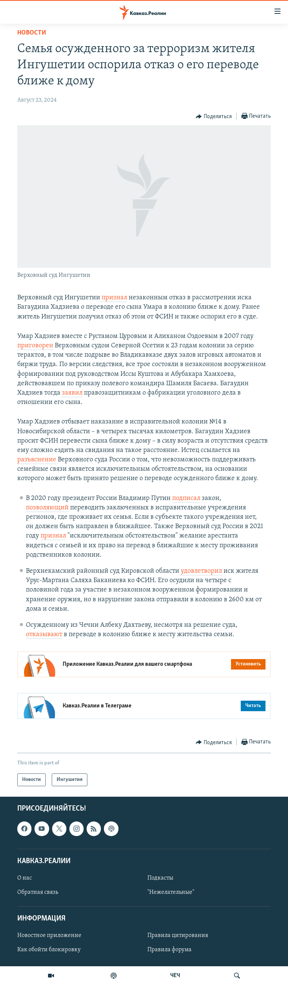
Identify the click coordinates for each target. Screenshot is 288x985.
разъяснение (36, 459)
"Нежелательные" (170, 892)
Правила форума (169, 950)
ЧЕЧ (175, 976)
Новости (31, 32)
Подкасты (160, 878)
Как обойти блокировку (49, 950)
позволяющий (47, 507)
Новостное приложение (49, 936)
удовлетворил (200, 571)
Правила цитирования (177, 936)
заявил (71, 392)
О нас (24, 878)
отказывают (44, 634)
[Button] (214, 117)
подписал (186, 498)
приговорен (35, 345)
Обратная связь (37, 892)
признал (113, 297)
